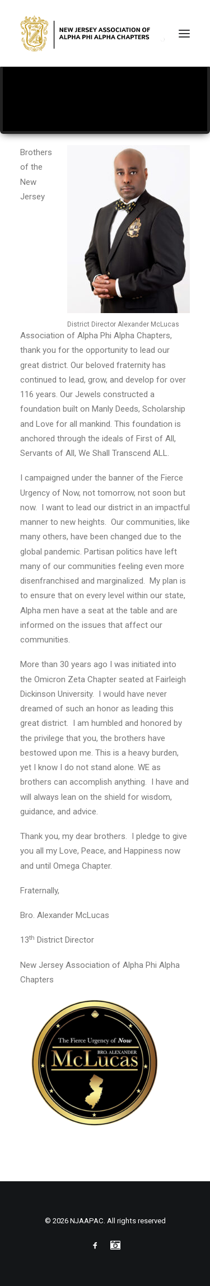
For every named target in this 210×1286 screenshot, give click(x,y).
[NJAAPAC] (94, 33)
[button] (184, 33)
